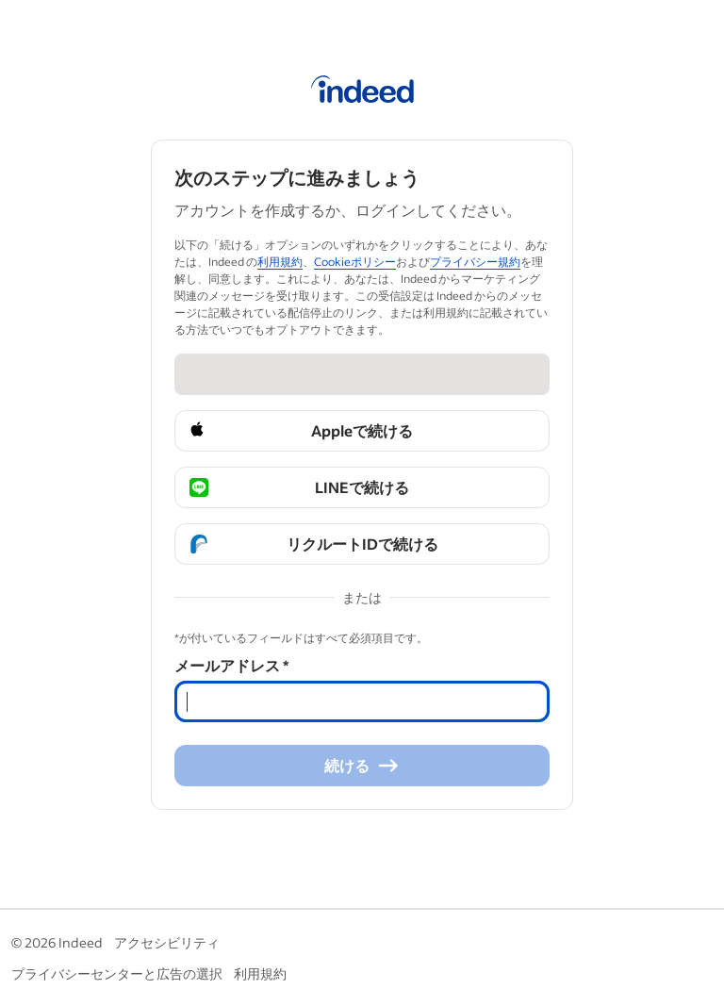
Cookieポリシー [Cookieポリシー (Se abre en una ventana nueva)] (355, 262)
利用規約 (260, 973)
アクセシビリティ (167, 942)
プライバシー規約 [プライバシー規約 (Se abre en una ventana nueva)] (475, 262)
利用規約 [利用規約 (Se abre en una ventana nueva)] (280, 262)
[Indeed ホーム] (362, 92)
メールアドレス (231, 665)
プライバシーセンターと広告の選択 (116, 973)
